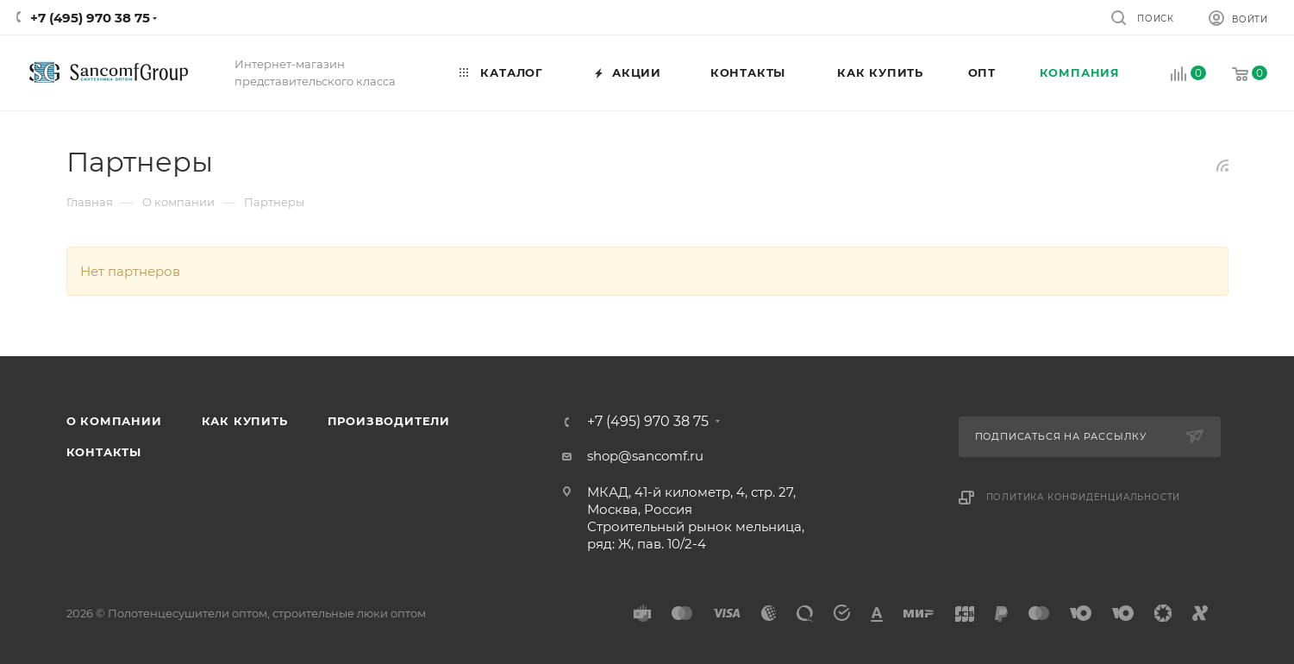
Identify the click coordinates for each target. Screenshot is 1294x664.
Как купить (245, 421)
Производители (389, 421)
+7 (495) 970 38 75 (90, 17)
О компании (114, 421)
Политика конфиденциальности (1083, 497)
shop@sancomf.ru (645, 456)
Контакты (103, 452)
